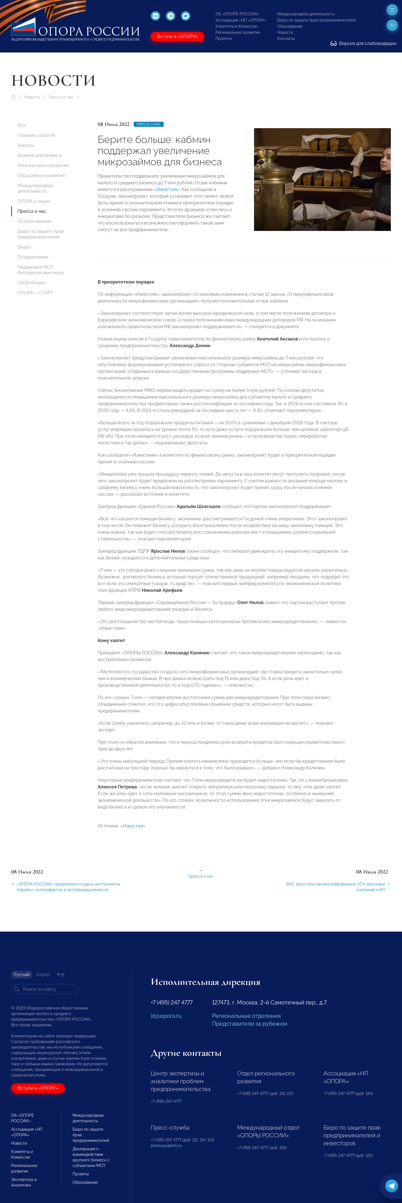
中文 (61, 974)
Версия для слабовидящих (363, 43)
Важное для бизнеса (40, 155)
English (43, 974)
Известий (166, 189)
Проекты (224, 38)
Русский (22, 974)
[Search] (44, 989)
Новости (285, 32)
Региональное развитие (238, 32)
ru (392, 25)
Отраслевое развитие (41, 175)
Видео (24, 247)
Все (22, 125)
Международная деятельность (306, 14)
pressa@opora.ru (166, 1145)
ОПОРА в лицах (34, 201)
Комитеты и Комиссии (236, 26)
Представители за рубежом (249, 1023)
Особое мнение (34, 221)
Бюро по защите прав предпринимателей (316, 20)
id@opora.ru (166, 1016)
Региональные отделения (246, 1016)
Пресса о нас (61, 97)
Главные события (36, 135)
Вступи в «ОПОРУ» (177, 36)
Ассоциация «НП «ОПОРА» (241, 20)
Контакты (286, 38)
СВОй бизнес (32, 282)
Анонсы (26, 145)
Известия (133, 838)
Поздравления (33, 257)
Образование (289, 26)
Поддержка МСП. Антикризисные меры (41, 269)
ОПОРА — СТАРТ (35, 292)
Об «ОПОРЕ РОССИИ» (237, 14)
